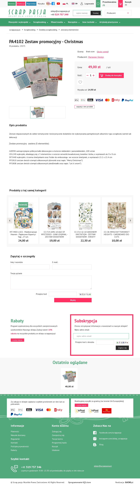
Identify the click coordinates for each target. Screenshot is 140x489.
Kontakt (14, 442)
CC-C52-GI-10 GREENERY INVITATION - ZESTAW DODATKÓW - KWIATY (85, 234)
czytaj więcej (17, 340)
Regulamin (15, 439)
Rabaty (14, 450)
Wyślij (73, 300)
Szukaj (95, 13)
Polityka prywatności (20, 446)
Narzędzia (72, 22)
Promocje (21, 3)
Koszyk (55, 446)
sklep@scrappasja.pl (60, 11)
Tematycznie (15, 28)
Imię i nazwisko (16, 262)
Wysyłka (41, 3)
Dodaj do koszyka (113, 75)
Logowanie (89, 3)
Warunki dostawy (18, 435)
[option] (37, 76)
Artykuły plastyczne (108, 22)
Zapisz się (122, 347)
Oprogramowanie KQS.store (79, 482)
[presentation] (10, 220)
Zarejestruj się (58, 435)
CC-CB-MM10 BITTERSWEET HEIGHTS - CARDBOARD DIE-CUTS (117, 234)
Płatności (15, 431)
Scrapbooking (39, 22)
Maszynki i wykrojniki (18, 22)
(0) (128, 3)
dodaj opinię (103, 51)
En (76, 4)
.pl (129, 482)
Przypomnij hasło (59, 442)
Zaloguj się (56, 431)
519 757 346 (31, 467)
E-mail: (55, 262)
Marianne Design (96, 57)
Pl (67, 4)
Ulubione (55, 450)
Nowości (11, 3)
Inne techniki (88, 22)
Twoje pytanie (16, 273)
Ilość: (79, 75)
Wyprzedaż (31, 3)
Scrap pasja (27, 13)
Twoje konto (57, 439)
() (109, 4)
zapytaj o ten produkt (84, 106)
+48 (59, 15)
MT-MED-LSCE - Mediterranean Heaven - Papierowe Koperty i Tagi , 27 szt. (23, 234)
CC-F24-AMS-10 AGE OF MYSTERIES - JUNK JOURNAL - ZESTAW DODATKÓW (54, 234)
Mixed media (57, 22)
